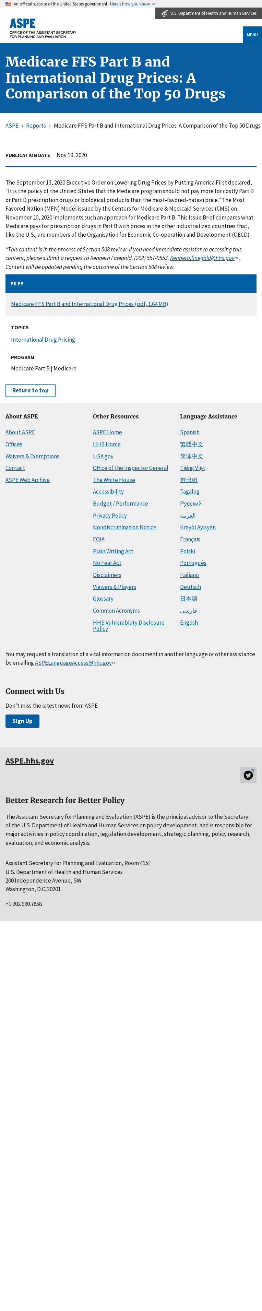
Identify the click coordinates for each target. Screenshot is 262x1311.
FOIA (99, 539)
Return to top (30, 390)
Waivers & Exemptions (32, 456)
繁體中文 (191, 444)
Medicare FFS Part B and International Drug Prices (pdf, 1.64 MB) (89, 304)
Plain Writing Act (113, 551)
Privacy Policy (110, 515)
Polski (187, 551)
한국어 (189, 480)
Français (190, 539)
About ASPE (20, 432)
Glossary (103, 598)
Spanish (190, 432)
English (189, 622)
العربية (188, 515)
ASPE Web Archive (27, 480)
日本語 (189, 598)
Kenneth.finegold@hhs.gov (204, 258)
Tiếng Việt (192, 468)
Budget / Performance (120, 503)
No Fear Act (107, 563)
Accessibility (108, 491)
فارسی (188, 610)
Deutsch (190, 587)
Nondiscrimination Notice (124, 527)
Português (193, 563)
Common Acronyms (116, 610)
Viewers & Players (114, 587)
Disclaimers (107, 575)
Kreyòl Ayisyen (198, 527)
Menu (252, 35)
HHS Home (107, 444)
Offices (13, 444)
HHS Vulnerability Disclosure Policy (129, 626)
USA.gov (103, 456)
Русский (191, 503)
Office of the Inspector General (130, 468)
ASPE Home (107, 432)
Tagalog (190, 491)
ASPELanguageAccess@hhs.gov (76, 662)
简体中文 (191, 456)
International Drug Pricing (43, 339)
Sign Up (22, 721)
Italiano (189, 575)
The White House (114, 480)
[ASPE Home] (43, 28)
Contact (15, 468)
